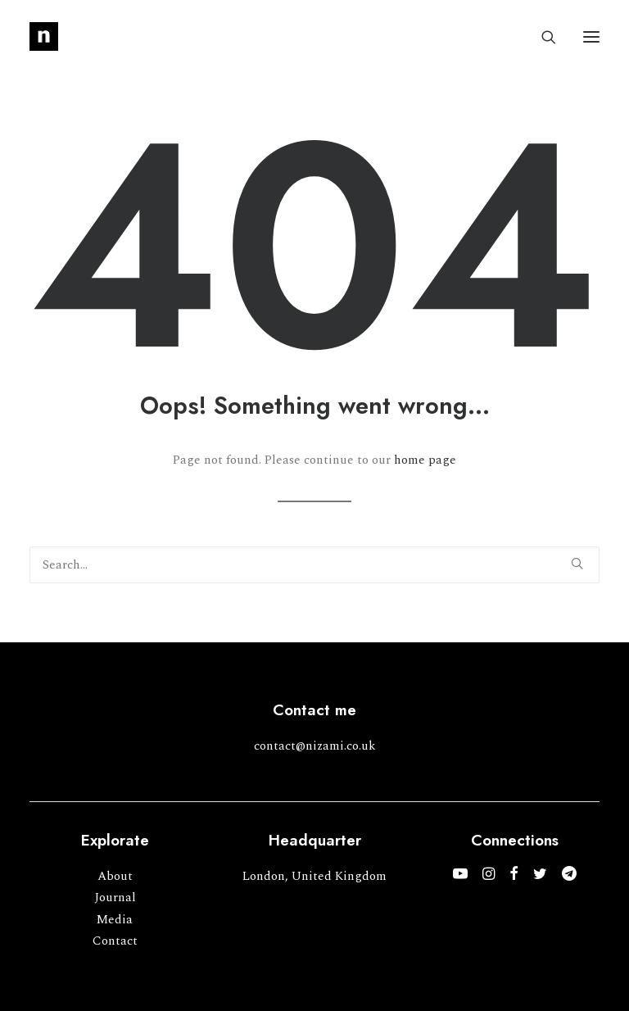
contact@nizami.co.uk (315, 746)
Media (115, 919)
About (115, 876)
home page (425, 460)
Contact (115, 941)
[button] (591, 36)
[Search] (541, 36)
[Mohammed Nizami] (43, 36)
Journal (115, 897)
